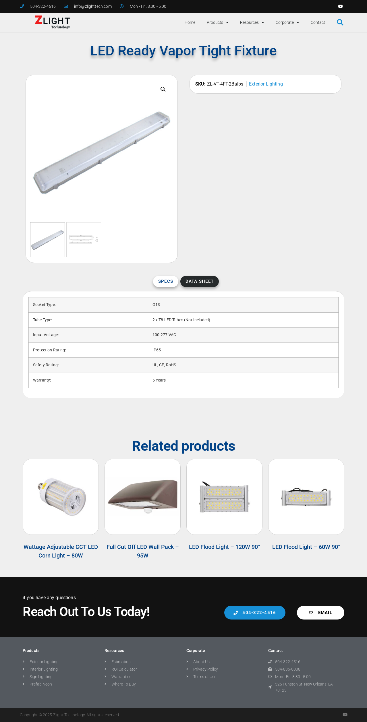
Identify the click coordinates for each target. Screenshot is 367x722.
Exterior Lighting (266, 84)
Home (190, 22)
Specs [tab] (165, 281)
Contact (318, 22)
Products (218, 22)
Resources (252, 22)
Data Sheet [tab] (200, 281)
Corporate (287, 22)
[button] (340, 22)
